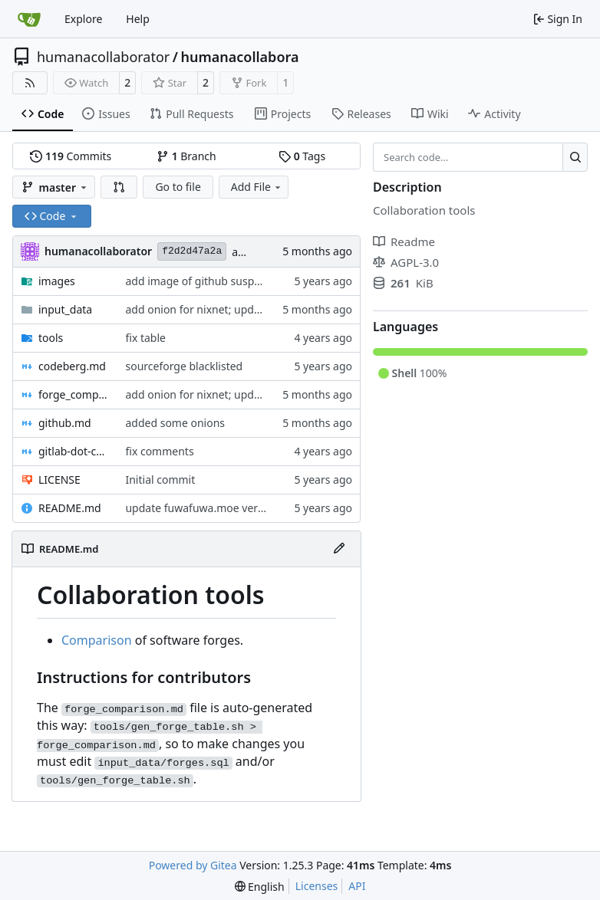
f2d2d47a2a (192, 251)
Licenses (316, 886)
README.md (69, 508)
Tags (302, 156)
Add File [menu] (257, 186)
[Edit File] (339, 549)
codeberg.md (72, 366)
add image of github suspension (206, 281)
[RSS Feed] (30, 82)
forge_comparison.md (74, 394)
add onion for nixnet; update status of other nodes (252, 309)
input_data (65, 309)
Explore (83, 18)
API (356, 886)
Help (138, 18)
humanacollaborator (103, 56)
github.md (64, 423)
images (56, 281)
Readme (404, 241)
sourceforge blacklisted (183, 366)
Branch (186, 156)
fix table (145, 337)
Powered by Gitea (193, 865)
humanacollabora (239, 56)
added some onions (175, 423)
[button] (119, 187)
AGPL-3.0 (406, 262)
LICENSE (59, 479)
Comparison (96, 640)
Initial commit (160, 479)
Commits (70, 156)
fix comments (159, 451)
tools (50, 337)
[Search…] (575, 157)
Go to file (177, 186)
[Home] (29, 19)
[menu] (260, 886)
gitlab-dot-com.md (74, 451)
